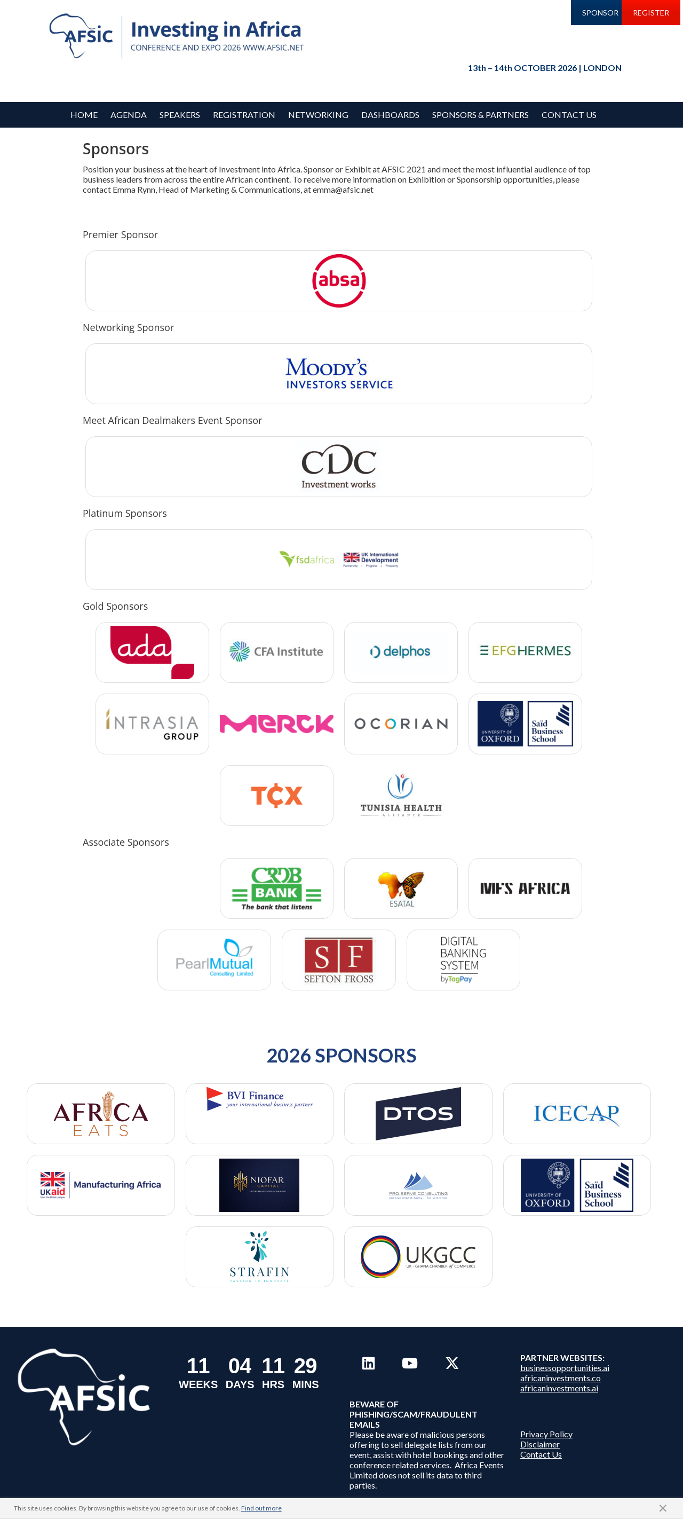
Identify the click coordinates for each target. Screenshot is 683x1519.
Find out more (261, 1508)
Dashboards (390, 114)
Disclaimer (540, 1444)
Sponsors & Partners (480, 114)
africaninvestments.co (560, 1378)
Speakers (180, 114)
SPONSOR (600, 12)
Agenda (128, 114)
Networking (318, 114)
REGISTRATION (244, 114)
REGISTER (651, 12)
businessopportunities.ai (564, 1368)
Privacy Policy (546, 1434)
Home (84, 114)
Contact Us (569, 114)
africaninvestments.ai (559, 1388)
